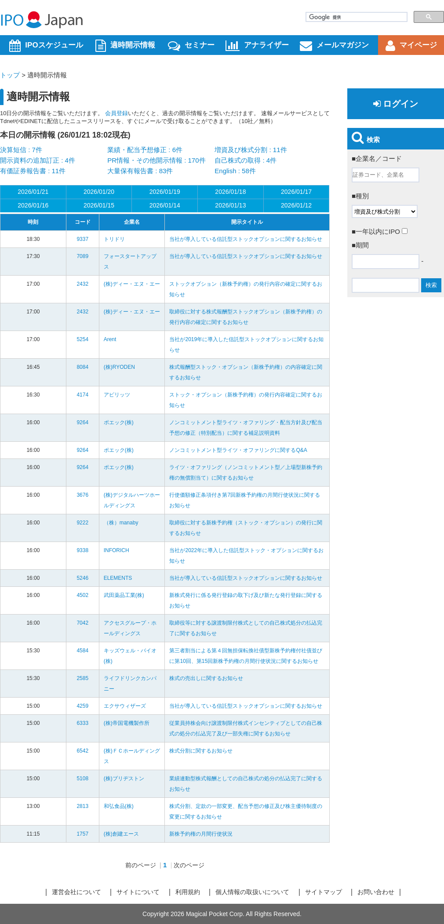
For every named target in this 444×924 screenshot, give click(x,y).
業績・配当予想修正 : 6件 (144, 149)
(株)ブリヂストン (124, 778)
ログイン (395, 104)
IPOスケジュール (46, 46)
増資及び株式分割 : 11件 (251, 149)
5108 (82, 778)
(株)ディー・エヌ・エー (132, 284)
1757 (82, 834)
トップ (10, 75)
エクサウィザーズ (125, 706)
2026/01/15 (99, 205)
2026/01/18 (230, 191)
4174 (82, 395)
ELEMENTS (118, 578)
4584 (82, 651)
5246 (82, 578)
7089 (82, 256)
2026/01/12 (296, 205)
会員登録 (116, 113)
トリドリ (114, 239)
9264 (82, 422)
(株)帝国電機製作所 (126, 723)
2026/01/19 (164, 191)
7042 (82, 623)
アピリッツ (117, 395)
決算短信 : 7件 (21, 149)
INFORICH (116, 550)
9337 (82, 239)
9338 (82, 550)
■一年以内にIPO (380, 231)
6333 (82, 723)
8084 (82, 367)
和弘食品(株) (119, 806)
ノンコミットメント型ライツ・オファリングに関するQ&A (238, 450)
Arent (110, 339)
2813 (82, 806)
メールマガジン (334, 46)
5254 (82, 339)
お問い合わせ (375, 891)
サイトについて (138, 891)
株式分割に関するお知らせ (201, 751)
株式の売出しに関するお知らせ (206, 678)
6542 (82, 751)
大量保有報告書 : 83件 (140, 171)
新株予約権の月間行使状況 (201, 834)
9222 (82, 523)
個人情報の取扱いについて (252, 891)
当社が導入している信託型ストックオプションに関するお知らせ (245, 239)
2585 (82, 678)
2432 (82, 284)
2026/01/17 (296, 191)
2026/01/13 (230, 205)
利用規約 (187, 891)
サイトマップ (323, 891)
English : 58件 (235, 171)
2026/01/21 (33, 191)
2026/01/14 (164, 205)
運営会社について (76, 891)
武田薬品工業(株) (124, 595)
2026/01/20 (99, 191)
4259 (82, 706)
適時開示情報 (125, 46)
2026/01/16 (33, 205)
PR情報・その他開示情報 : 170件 (156, 160)
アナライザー (257, 46)
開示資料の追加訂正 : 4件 (37, 160)
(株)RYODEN (119, 367)
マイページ (411, 46)
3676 (82, 495)
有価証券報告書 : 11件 (33, 171)
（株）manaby (121, 523)
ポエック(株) (119, 422)
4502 (82, 595)
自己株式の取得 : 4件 (246, 160)
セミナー (191, 46)
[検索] (355, 17)
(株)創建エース (121, 834)
